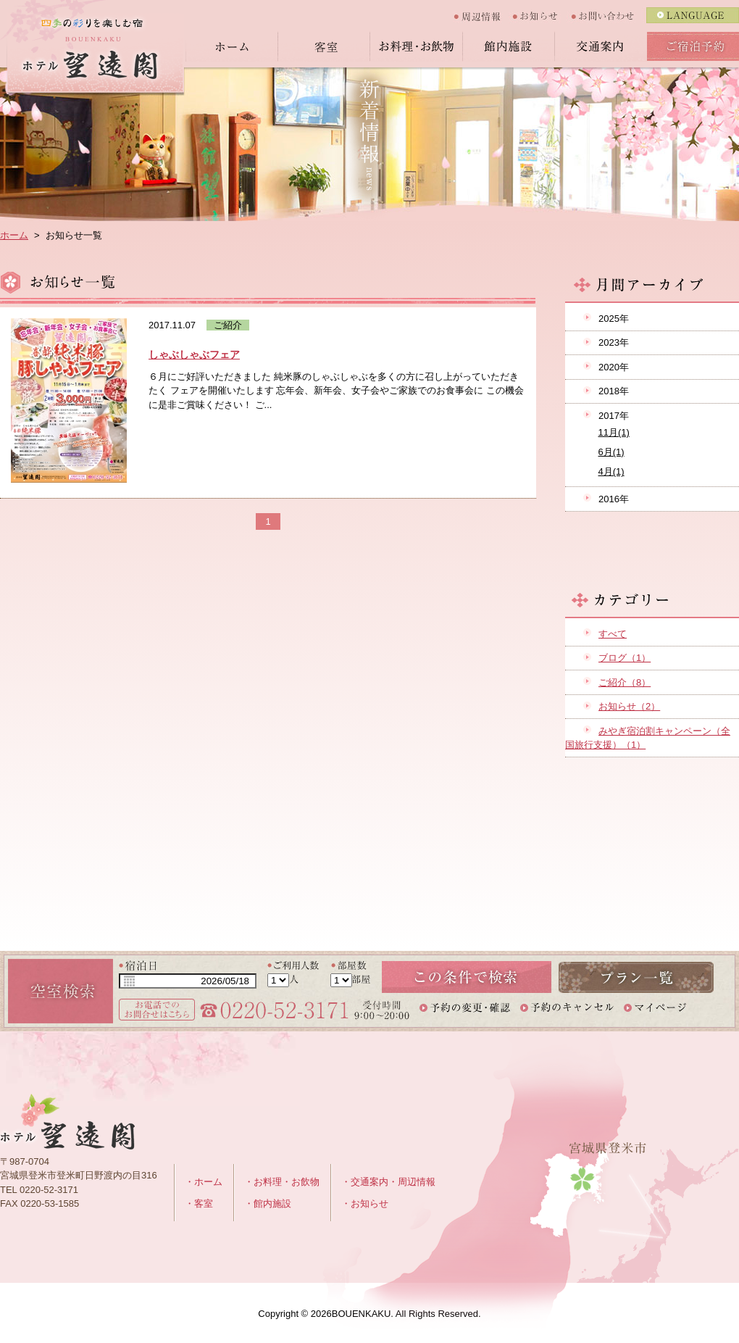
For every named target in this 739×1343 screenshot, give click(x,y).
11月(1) (614, 432)
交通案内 (600, 46)
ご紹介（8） (624, 682)
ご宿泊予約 (693, 46)
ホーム (231, 46)
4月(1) (611, 471)
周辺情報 (483, 15)
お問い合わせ (609, 15)
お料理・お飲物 (416, 46)
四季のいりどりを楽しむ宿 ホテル (92, 56)
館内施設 (508, 46)
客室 (323, 46)
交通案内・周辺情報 (393, 1181)
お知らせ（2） (629, 706)
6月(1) (611, 451)
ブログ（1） (624, 657)
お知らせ (542, 15)
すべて (612, 633)
